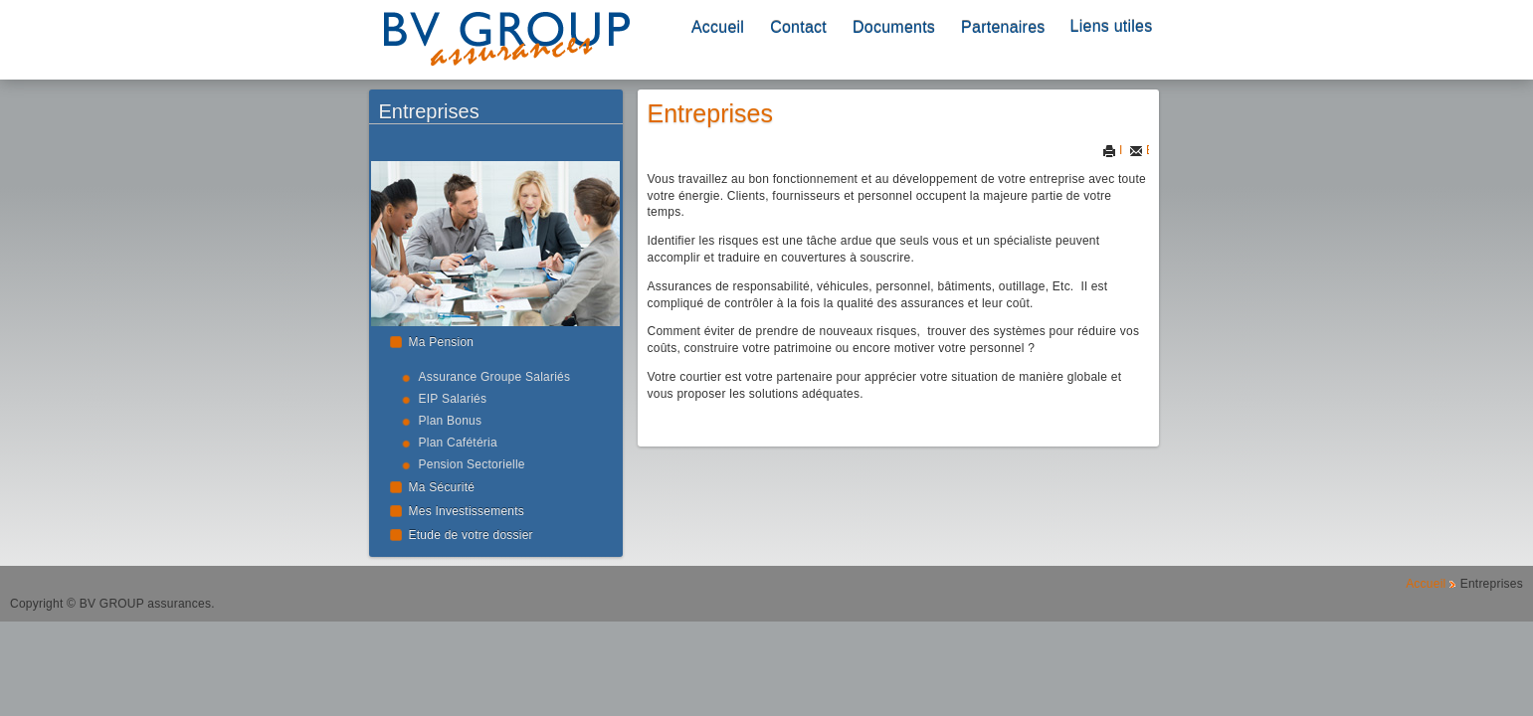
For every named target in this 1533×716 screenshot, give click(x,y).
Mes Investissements (467, 511)
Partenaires (1003, 27)
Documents (894, 27)
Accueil (717, 27)
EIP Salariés (453, 399)
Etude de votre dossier (471, 535)
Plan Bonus (450, 421)
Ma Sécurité (442, 487)
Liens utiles (1111, 26)
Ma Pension (442, 342)
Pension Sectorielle (472, 464)
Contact (798, 27)
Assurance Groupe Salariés (495, 377)
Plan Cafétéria (458, 442)
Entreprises (710, 113)
